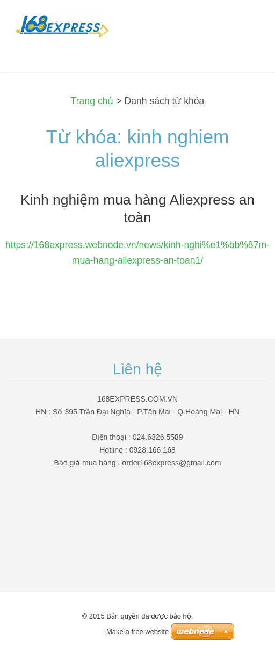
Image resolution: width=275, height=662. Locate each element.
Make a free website (137, 632)
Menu (245, 24)
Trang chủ (92, 101)
